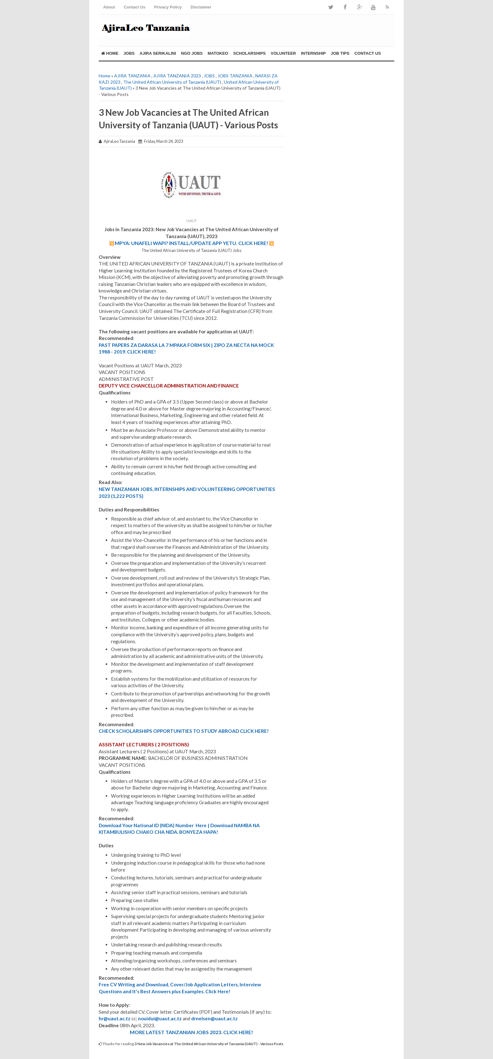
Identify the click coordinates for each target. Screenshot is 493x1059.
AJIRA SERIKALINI (158, 53)
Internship (313, 53)
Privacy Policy (168, 7)
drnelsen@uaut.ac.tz (214, 1018)
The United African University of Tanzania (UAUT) (172, 82)
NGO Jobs (192, 53)
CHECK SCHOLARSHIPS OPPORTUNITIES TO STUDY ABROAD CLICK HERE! (184, 731)
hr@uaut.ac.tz (114, 1018)
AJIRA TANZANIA (132, 75)
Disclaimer (201, 7)
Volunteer (283, 53)
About (109, 7)
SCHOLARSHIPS (249, 53)
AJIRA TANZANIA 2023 (177, 75)
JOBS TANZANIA (235, 75)
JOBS (129, 53)
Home (110, 53)
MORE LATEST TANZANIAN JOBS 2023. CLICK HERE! (191, 1032)
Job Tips (340, 53)
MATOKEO (218, 53)
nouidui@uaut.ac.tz (160, 1018)
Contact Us (135, 7)
